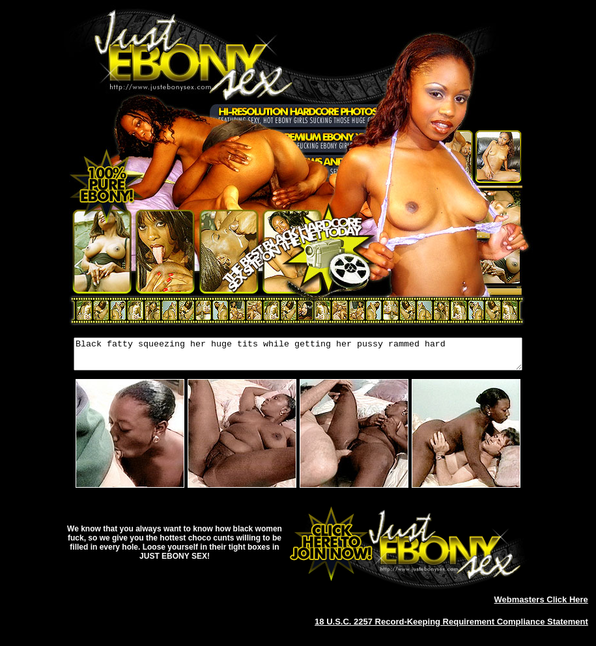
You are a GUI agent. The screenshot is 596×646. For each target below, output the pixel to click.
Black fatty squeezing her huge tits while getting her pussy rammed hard (298, 356)
